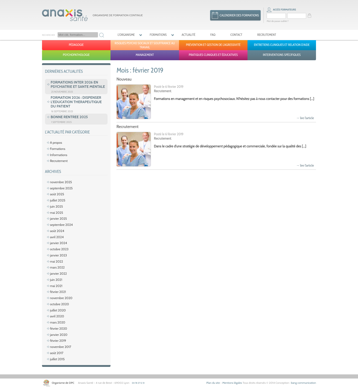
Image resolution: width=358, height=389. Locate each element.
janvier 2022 (58, 274)
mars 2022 (57, 267)
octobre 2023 (59, 249)
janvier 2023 (58, 255)
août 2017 (56, 353)
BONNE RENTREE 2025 (69, 117)
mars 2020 (57, 322)
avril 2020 (57, 316)
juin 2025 (56, 206)
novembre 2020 (61, 298)
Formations (158, 35)
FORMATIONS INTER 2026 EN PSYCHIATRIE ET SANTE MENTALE (78, 84)
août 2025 (57, 194)
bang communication (303, 382)
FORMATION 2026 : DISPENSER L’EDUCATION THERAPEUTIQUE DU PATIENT (76, 101)
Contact (236, 35)
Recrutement (266, 35)
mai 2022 (56, 261)
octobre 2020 (59, 304)
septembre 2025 (61, 188)
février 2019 (58, 341)
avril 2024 (57, 237)
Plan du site (213, 382)
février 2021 (58, 292)
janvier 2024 (58, 243)
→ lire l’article (305, 118)
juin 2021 (56, 280)
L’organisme (126, 35)
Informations (58, 155)
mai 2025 (56, 213)
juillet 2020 (58, 310)
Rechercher (48, 35)
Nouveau (124, 79)
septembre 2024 (61, 225)
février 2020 (58, 328)
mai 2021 (56, 286)
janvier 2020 (58, 335)
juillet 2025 (57, 200)
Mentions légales (232, 382)
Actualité (188, 35)
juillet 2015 (57, 359)
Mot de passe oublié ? (277, 21)
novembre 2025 (61, 182)
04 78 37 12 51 (138, 382)
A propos (56, 143)
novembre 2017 (60, 347)
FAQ (212, 35)
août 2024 (57, 231)
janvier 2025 (58, 219)
